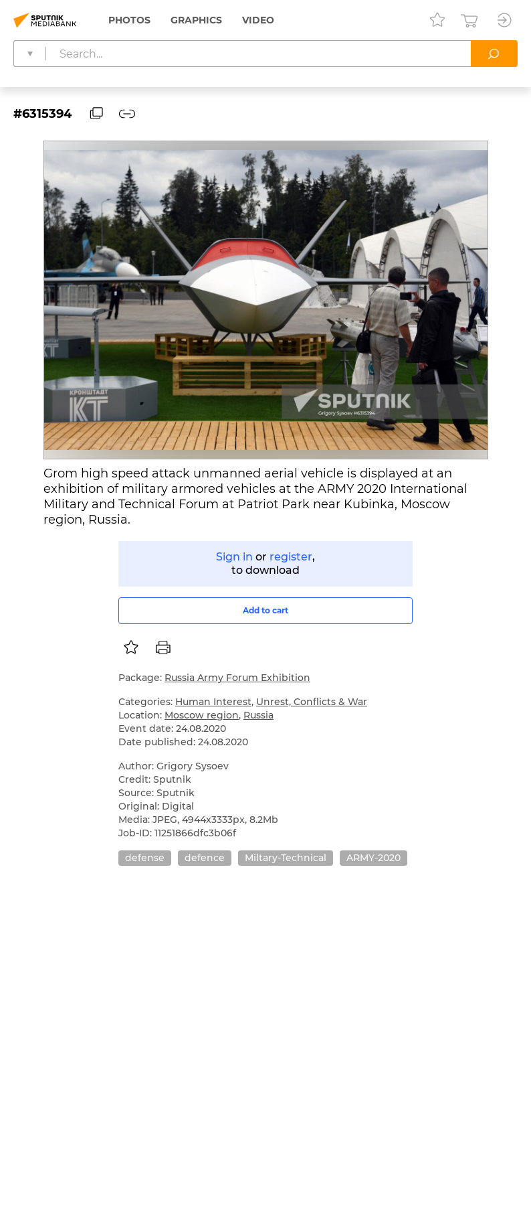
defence (205, 858)
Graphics (196, 20)
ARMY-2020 (373, 858)
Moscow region (202, 715)
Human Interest (213, 702)
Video (258, 20)
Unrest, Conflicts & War (311, 702)
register (291, 556)
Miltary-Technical (285, 858)
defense (145, 858)
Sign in (234, 556)
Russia (258, 715)
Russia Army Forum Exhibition (237, 678)
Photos (129, 20)
